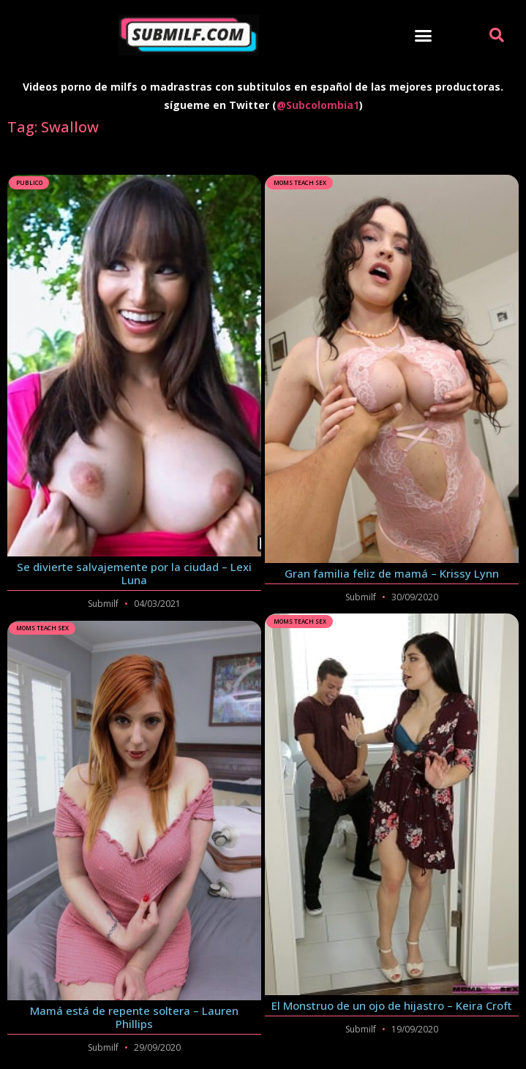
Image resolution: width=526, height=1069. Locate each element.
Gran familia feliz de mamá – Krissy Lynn (392, 573)
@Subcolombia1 (318, 105)
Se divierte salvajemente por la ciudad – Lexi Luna (134, 573)
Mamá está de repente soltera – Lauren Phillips (134, 1017)
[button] (423, 35)
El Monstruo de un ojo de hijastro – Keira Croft (391, 1005)
